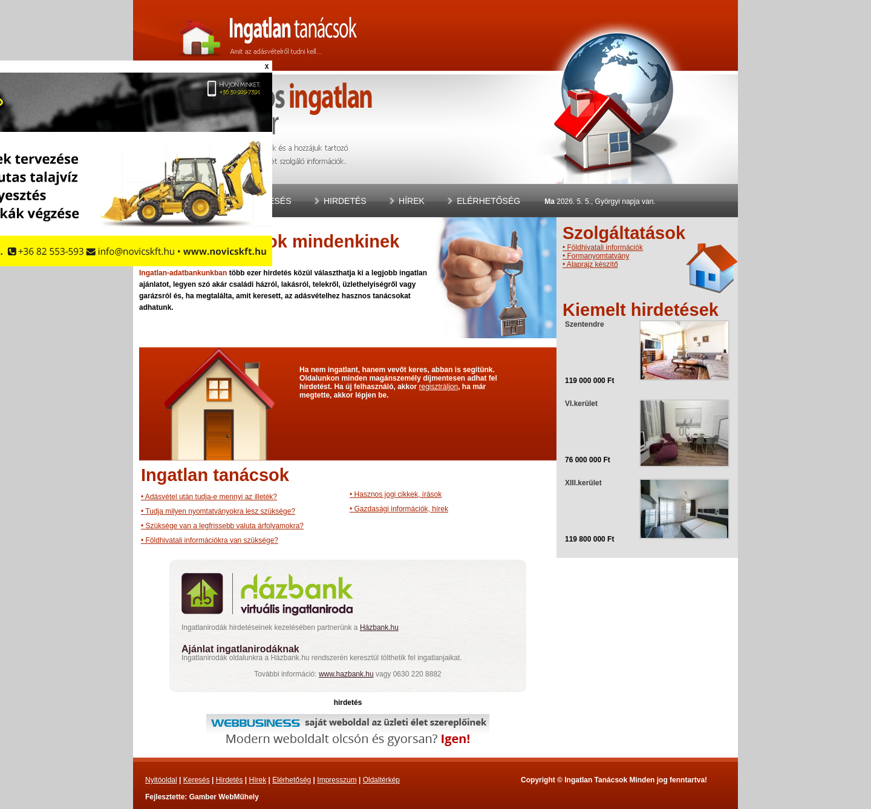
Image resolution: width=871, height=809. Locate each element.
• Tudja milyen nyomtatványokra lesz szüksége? (218, 511)
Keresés (271, 201)
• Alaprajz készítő (590, 264)
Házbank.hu (379, 627)
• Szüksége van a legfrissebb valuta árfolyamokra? (222, 526)
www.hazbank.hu (346, 674)
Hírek (412, 201)
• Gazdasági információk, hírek (399, 509)
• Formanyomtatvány (596, 256)
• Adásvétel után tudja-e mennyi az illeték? (209, 497)
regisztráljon (438, 386)
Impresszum (336, 780)
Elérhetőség (488, 201)
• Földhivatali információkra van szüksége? (209, 540)
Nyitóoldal (161, 780)
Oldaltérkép (381, 780)
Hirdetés (345, 201)
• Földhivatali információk (603, 247)
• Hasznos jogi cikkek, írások (396, 494)
